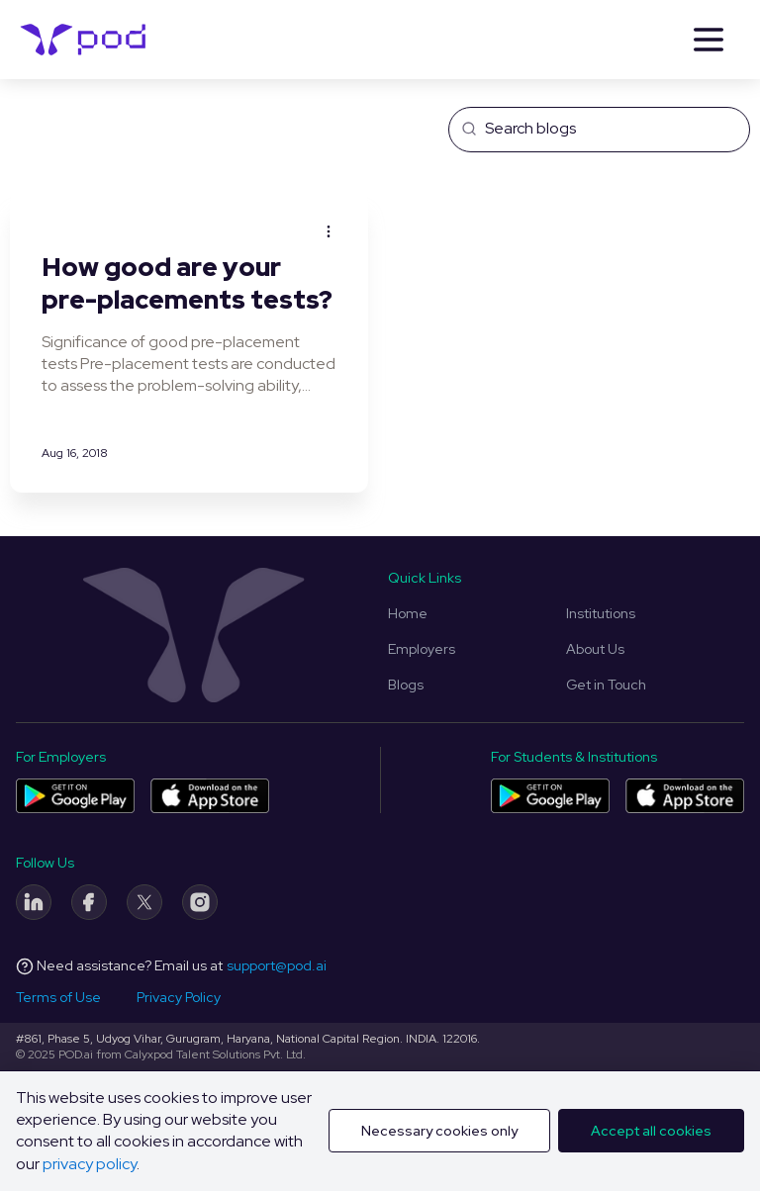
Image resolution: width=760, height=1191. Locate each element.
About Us (595, 649)
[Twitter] (144, 902)
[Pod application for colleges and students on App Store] (684, 796)
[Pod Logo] (83, 39)
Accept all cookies (651, 1131)
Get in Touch (606, 684)
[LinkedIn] (33, 902)
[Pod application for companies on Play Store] (75, 796)
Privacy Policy (179, 997)
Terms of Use (58, 997)
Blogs (406, 684)
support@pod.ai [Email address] (277, 965)
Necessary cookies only (439, 1131)
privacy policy (90, 1163)
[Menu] (708, 39)
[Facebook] (89, 902)
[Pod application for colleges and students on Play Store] (550, 796)
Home (408, 613)
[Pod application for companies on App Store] (209, 796)
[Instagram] (200, 902)
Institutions (600, 613)
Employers (421, 649)
